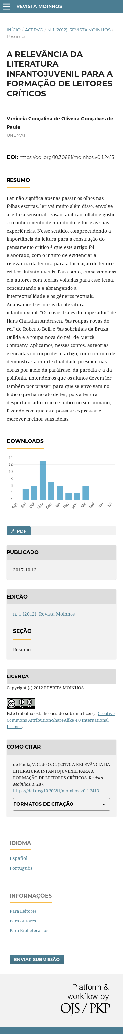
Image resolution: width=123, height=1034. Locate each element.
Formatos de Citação (43, 804)
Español (18, 858)
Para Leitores (23, 911)
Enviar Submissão (37, 959)
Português (21, 868)
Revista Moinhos (39, 6)
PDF (20, 531)
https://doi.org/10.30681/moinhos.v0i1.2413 (66, 157)
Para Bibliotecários (29, 930)
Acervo (34, 29)
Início (14, 29)
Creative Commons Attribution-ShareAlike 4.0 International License (61, 719)
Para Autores (23, 921)
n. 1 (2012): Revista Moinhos (79, 29)
